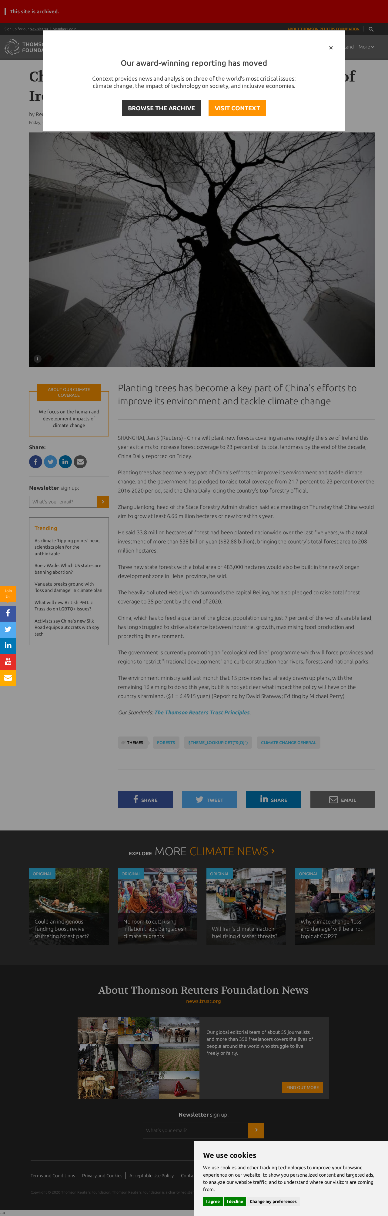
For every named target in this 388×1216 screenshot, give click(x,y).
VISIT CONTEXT (237, 108)
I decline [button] (235, 1201)
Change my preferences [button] (273, 1201)
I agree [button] (213, 1201)
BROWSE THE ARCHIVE (161, 108)
